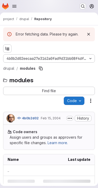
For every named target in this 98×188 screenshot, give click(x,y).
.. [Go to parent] (8, 170)
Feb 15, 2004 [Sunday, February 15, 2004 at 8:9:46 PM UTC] (51, 118)
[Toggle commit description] (69, 118)
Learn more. (58, 142)
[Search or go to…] (83, 6)
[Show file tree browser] (7, 48)
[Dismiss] (88, 34)
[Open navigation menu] (14, 6)
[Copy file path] (41, 68)
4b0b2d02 (28, 118)
